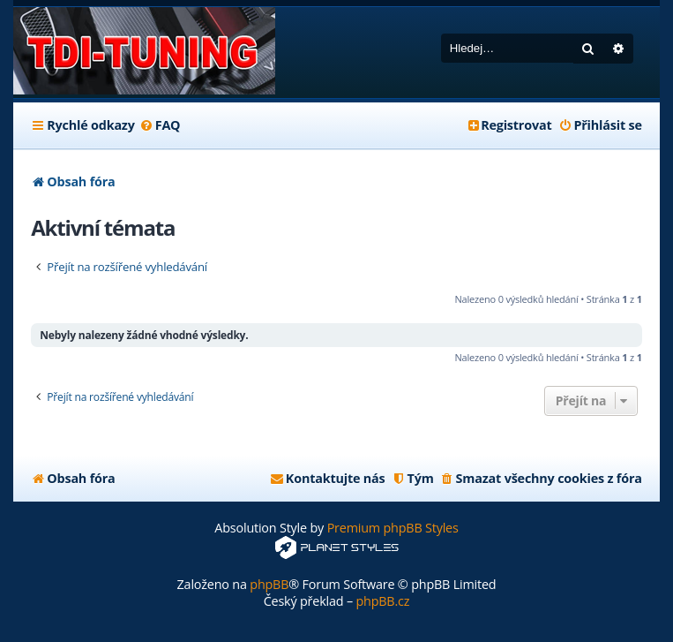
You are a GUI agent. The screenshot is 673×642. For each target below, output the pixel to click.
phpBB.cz (382, 601)
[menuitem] (160, 125)
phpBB (269, 584)
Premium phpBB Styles (393, 527)
